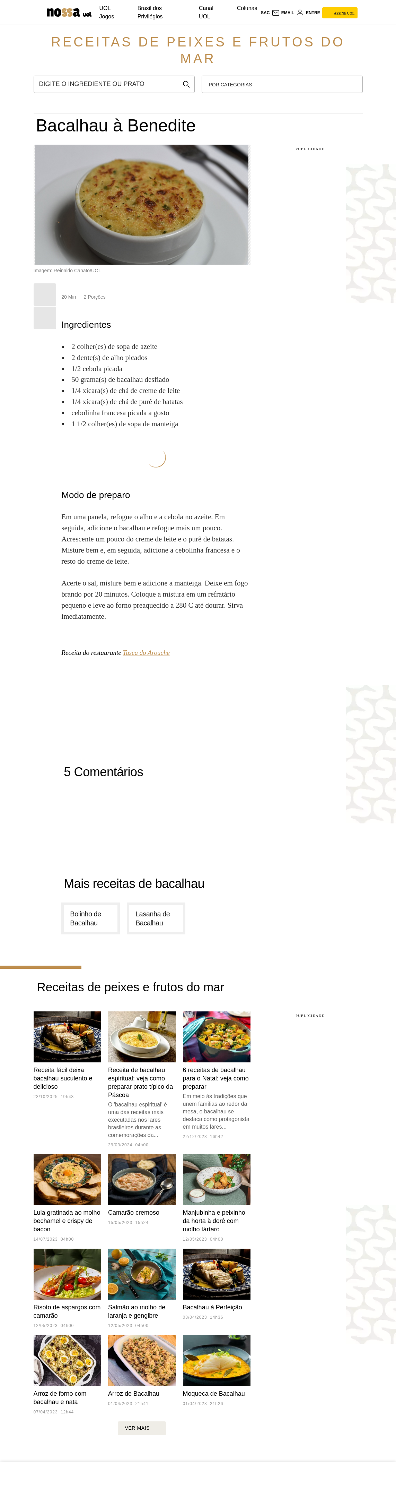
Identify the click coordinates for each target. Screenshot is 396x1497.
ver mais (142, 1428)
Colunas (247, 8)
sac (265, 12)
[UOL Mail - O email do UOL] (283, 13)
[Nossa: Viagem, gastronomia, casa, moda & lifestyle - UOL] (63, 12)
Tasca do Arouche (146, 652)
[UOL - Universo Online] (86, 14)
